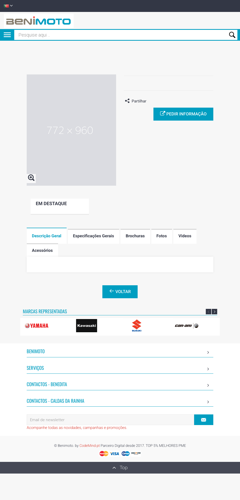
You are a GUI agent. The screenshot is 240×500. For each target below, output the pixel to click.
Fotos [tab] (162, 235)
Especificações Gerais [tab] (93, 235)
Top (120, 467)
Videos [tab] (185, 235)
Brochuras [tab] (135, 235)
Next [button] (214, 311)
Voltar (120, 291)
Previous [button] (208, 311)
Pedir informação (183, 113)
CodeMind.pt (90, 446)
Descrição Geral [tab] (46, 235)
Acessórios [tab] (42, 250)
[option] (45, 325)
